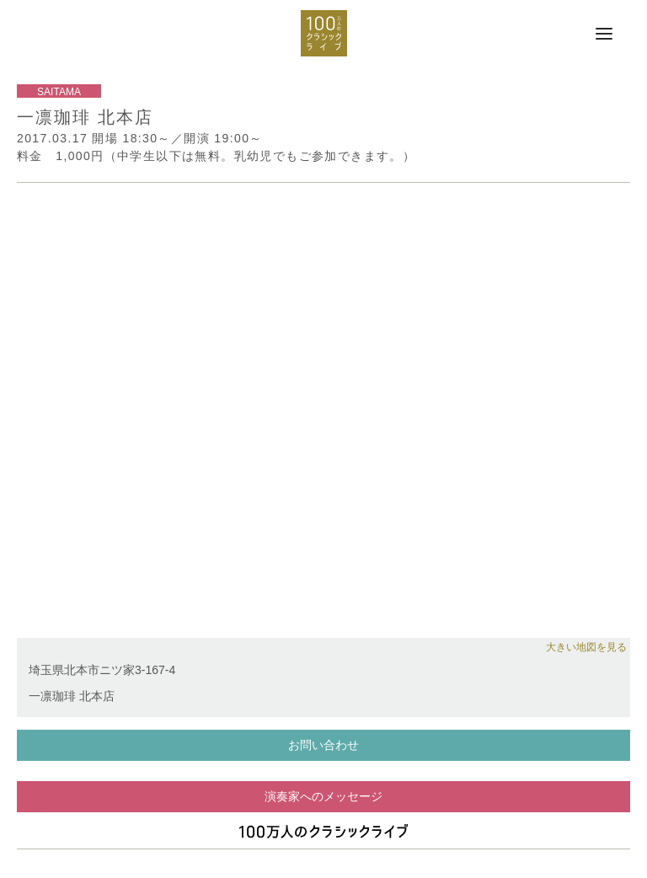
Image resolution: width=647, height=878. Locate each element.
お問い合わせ (323, 745)
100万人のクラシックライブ (324, 33)
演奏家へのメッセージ (323, 796)
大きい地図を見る (586, 647)
